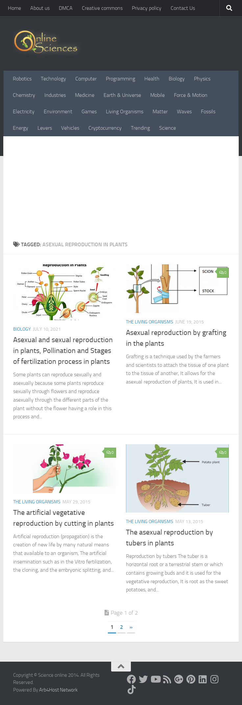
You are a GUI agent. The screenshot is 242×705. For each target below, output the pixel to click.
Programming (120, 79)
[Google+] (178, 679)
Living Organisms (124, 111)
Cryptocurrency (105, 128)
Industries (55, 95)
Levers (44, 128)
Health (151, 79)
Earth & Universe (122, 95)
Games (89, 111)
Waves (184, 111)
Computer (86, 79)
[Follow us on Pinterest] (190, 679)
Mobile (157, 95)
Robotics (22, 79)
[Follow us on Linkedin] (202, 679)
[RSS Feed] (167, 679)
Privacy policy (146, 8)
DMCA (66, 8)
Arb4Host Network (58, 690)
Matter (160, 111)
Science (167, 128)
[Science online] (131, 679)
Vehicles (70, 128)
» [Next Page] (131, 627)
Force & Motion (190, 95)
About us (40, 8)
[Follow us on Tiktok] (131, 689)
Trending (140, 128)
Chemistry (24, 95)
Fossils (208, 111)
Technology (53, 79)
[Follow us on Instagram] (214, 679)
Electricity (24, 111)
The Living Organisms (149, 322)
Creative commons (102, 8)
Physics (202, 79)
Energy (20, 128)
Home (14, 8)
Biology (177, 79)
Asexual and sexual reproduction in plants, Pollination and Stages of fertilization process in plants (63, 351)
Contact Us (183, 8)
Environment (58, 111)
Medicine (84, 95)
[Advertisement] (121, 191)
